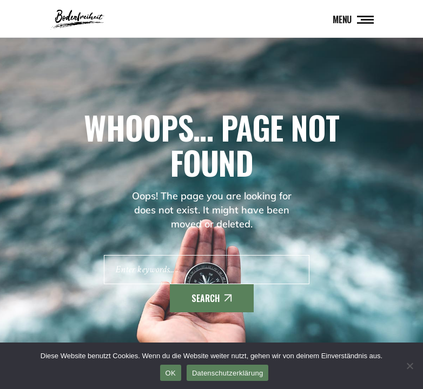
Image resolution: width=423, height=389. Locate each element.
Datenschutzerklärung (227, 373)
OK (171, 373)
